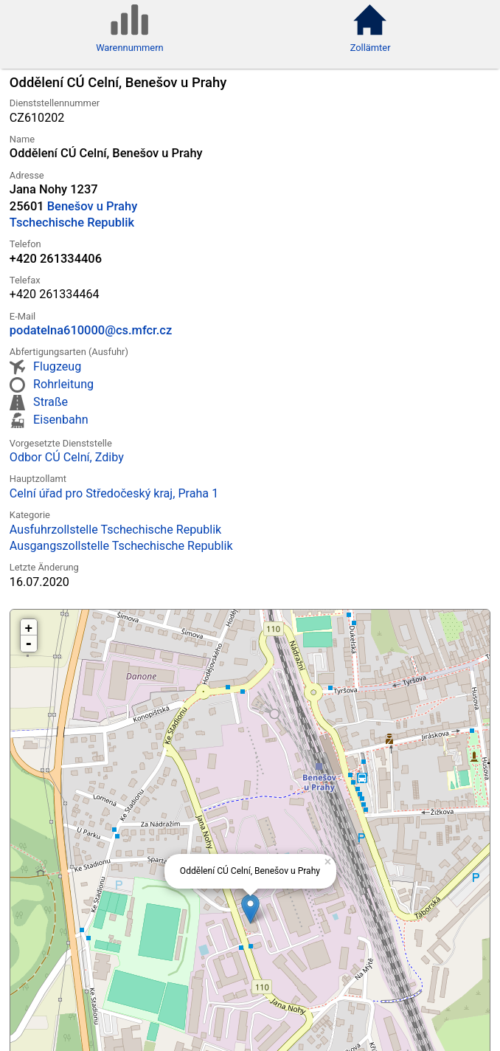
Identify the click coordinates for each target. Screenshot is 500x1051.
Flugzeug (57, 366)
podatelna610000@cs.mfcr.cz (91, 330)
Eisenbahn (60, 420)
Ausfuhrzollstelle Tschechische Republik (115, 530)
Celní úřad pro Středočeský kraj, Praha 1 (114, 493)
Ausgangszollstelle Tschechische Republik (121, 546)
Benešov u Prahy (92, 206)
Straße (50, 402)
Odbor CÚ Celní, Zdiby (67, 457)
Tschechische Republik (72, 223)
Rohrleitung (63, 384)
